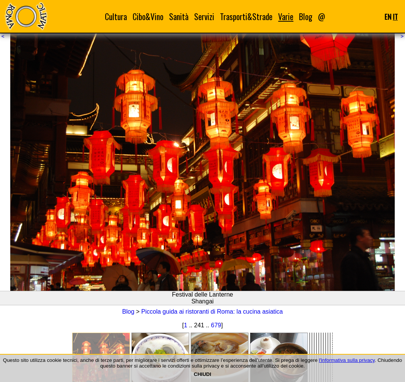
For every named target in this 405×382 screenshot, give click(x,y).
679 (216, 325)
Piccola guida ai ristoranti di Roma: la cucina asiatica (212, 311)
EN (387, 16)
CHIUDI (202, 374)
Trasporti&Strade (246, 16)
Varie (285, 16)
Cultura (116, 16)
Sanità (178, 16)
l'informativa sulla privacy (347, 360)
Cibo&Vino (148, 16)
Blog (305, 16)
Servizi (204, 16)
